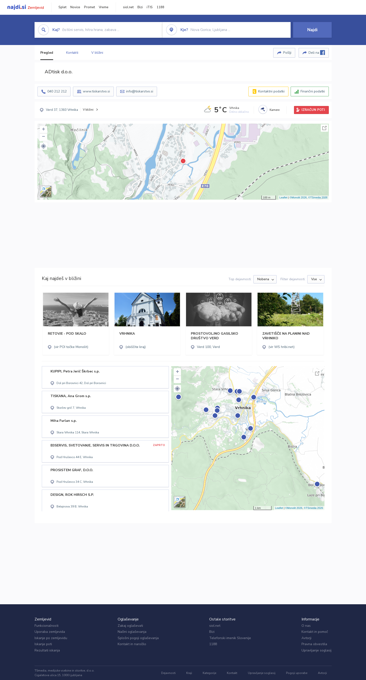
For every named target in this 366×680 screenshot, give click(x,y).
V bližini (97, 52)
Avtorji (306, 638)
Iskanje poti (43, 644)
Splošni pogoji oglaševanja (138, 638)
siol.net (128, 7)
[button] (43, 146)
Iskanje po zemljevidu (51, 638)
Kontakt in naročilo (132, 644)
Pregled (46, 52)
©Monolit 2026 (298, 197)
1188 (160, 7)
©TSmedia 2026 (318, 197)
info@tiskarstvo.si (139, 91)
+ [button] (43, 129)
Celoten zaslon (324, 128)
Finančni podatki (313, 91)
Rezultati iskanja (47, 650)
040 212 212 (57, 91)
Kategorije (209, 673)
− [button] (43, 137)
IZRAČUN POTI (313, 110)
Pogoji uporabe (296, 673)
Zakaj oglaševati (130, 625)
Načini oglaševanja (132, 631)
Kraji (189, 673)
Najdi (312, 30)
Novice (75, 7)
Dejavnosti (168, 673)
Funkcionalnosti (46, 625)
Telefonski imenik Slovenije (230, 638)
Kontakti (72, 52)
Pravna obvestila (314, 644)
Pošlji (287, 52)
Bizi (140, 7)
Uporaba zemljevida (50, 631)
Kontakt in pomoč (314, 631)
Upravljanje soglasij (316, 650)
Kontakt (232, 673)
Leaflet (283, 197)
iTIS (150, 7)
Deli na (317, 52)
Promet (89, 7)
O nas (306, 625)
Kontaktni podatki (271, 91)
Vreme (103, 7)
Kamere (275, 110)
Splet (62, 7)
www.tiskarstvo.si (96, 91)
